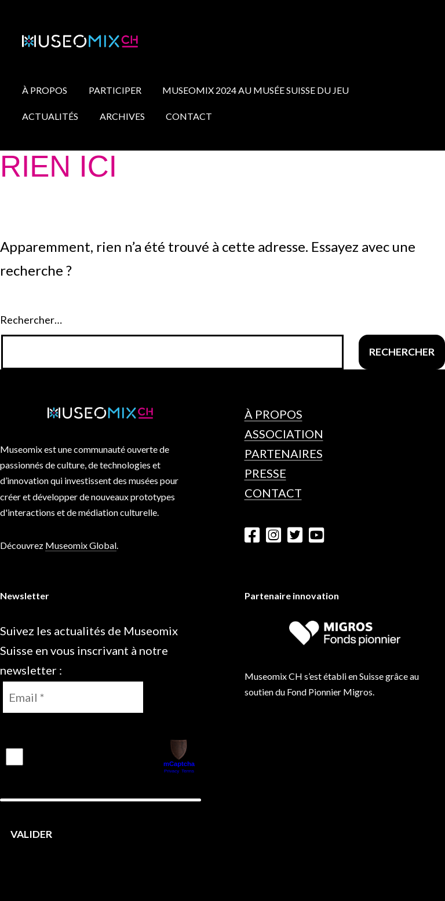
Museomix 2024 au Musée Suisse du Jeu (255, 90)
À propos (44, 90)
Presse (265, 473)
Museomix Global (80, 545)
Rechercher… (31, 319)
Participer (115, 90)
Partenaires (284, 453)
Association (284, 434)
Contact (189, 116)
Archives (122, 116)
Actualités (50, 116)
